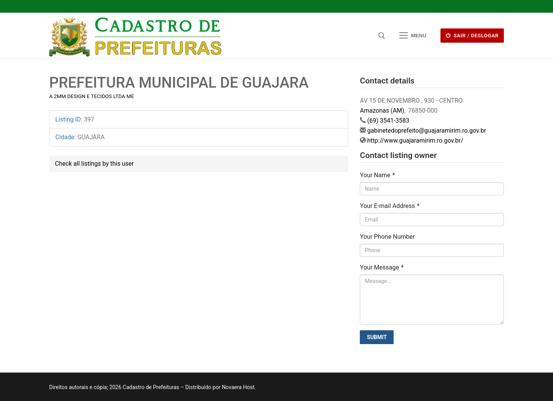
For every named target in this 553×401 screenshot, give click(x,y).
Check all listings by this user (94, 163)
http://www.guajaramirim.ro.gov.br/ (415, 140)
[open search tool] (381, 35)
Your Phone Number (387, 236)
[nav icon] (412, 36)
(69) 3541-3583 (388, 120)
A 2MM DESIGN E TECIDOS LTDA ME (91, 96)
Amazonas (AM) (382, 110)
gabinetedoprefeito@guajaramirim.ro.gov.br (426, 130)
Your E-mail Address (389, 206)
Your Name (377, 175)
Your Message (381, 267)
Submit (377, 337)
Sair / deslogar (472, 35)
